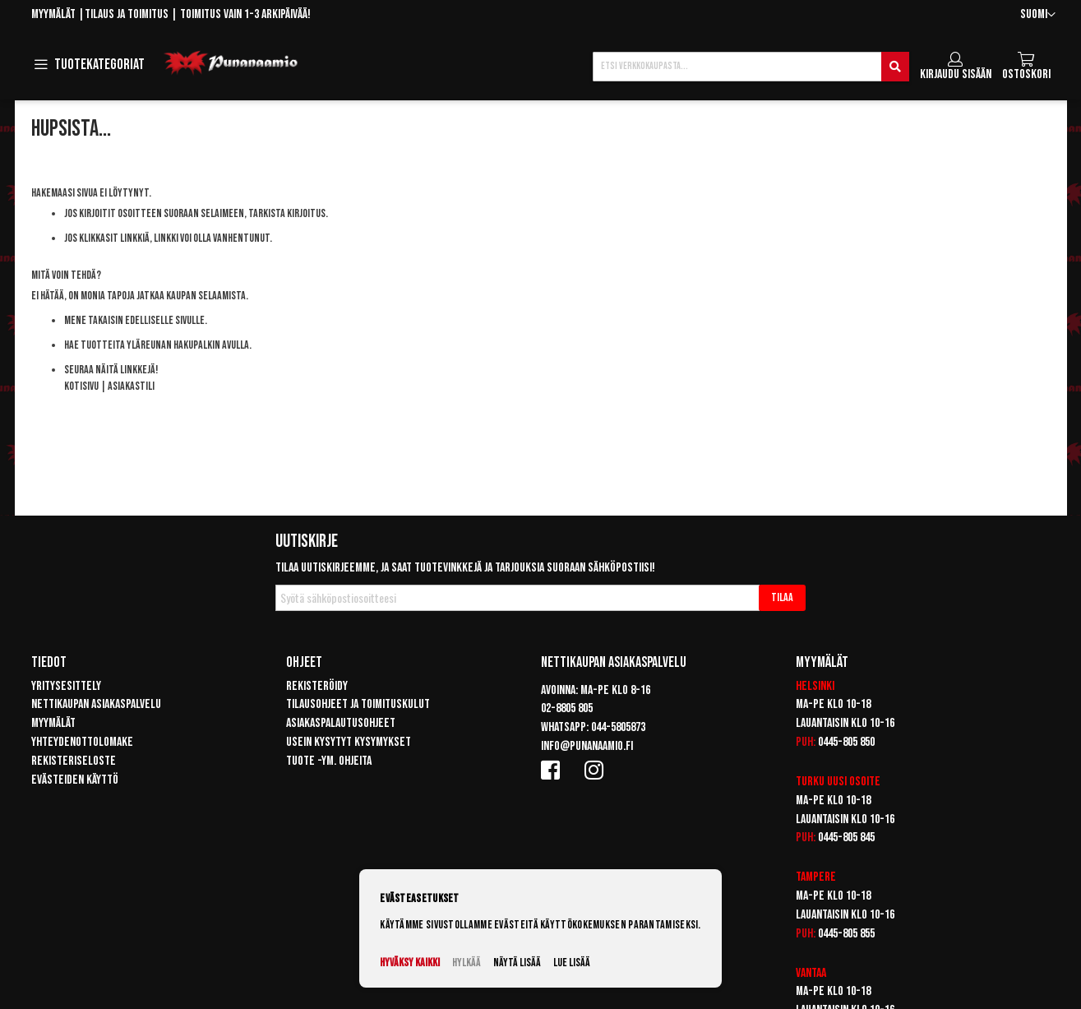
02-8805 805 (567, 708)
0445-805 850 (846, 742)
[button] (1038, 15)
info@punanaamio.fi (587, 746)
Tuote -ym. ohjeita (329, 761)
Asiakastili (131, 386)
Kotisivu (81, 386)
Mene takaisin (93, 320)
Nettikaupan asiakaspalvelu (96, 704)
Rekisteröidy (317, 686)
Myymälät (53, 14)
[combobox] (750, 66)
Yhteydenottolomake (82, 742)
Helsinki (815, 686)
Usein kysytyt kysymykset (348, 742)
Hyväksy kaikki (410, 963)
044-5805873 (618, 727)
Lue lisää (571, 963)
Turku (810, 781)
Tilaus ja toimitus (127, 14)
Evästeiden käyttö (74, 780)
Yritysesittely (66, 686)
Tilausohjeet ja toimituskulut (358, 704)
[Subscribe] (782, 598)
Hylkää (466, 963)
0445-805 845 (846, 837)
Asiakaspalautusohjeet (340, 723)
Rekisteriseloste (73, 761)
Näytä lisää (517, 963)
